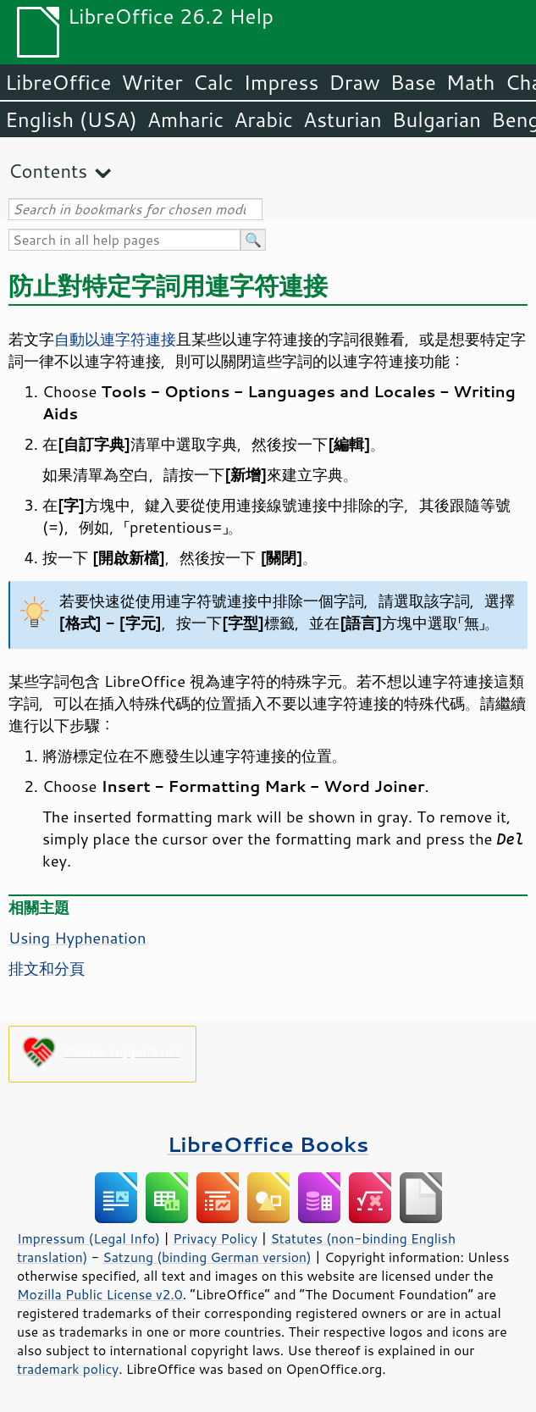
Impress (281, 82)
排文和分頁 (46, 968)
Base (413, 82)
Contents (47, 171)
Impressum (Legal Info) (88, 1238)
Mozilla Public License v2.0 (100, 1294)
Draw (354, 82)
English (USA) (71, 119)
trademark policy (68, 1368)
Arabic (263, 119)
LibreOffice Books (268, 1144)
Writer (151, 82)
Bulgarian (436, 119)
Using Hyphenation (77, 938)
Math (470, 82)
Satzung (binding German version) (207, 1257)
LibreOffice (58, 82)
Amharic (185, 119)
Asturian (342, 119)
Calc (213, 82)
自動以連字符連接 (115, 339)
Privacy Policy (215, 1238)
